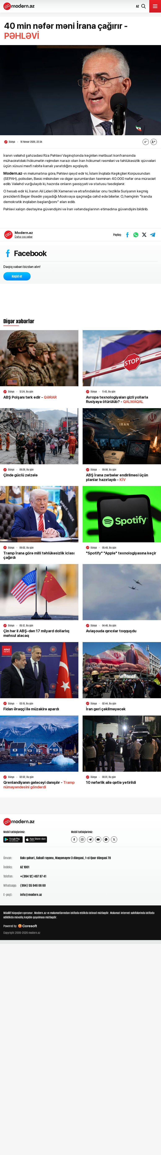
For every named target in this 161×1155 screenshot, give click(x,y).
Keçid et (17, 276)
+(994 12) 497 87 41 (33, 876)
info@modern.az (31, 894)
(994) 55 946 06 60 (33, 885)
